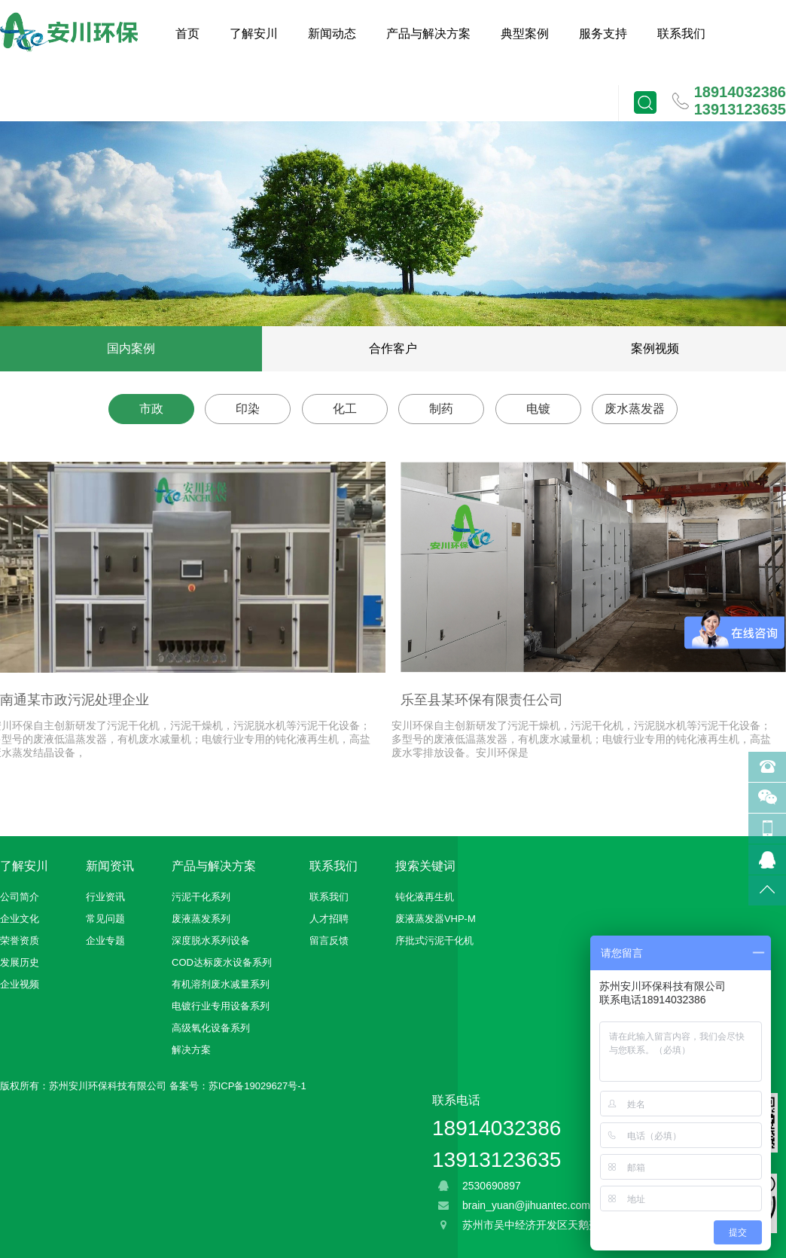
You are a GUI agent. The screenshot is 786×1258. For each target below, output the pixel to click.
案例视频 (655, 348)
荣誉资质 (19, 940)
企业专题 (105, 940)
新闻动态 (332, 33)
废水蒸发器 (635, 408)
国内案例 (131, 348)
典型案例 (525, 33)
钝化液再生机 (424, 896)
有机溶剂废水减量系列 (221, 984)
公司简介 (19, 896)
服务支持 (603, 33)
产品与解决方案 (428, 33)
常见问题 (105, 918)
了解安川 (254, 33)
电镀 (538, 408)
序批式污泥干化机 (434, 940)
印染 (248, 408)
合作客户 (393, 348)
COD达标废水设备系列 (222, 962)
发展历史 (19, 962)
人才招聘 (329, 918)
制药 (441, 408)
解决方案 (191, 1049)
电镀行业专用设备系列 (221, 1006)
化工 (345, 408)
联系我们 (681, 33)
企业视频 (19, 984)
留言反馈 (329, 940)
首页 (187, 33)
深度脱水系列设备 (211, 940)
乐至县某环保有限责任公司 (482, 699)
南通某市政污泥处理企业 (74, 699)
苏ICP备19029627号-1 (257, 1086)
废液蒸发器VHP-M (435, 918)
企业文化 (19, 918)
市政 (151, 408)
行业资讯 (105, 896)
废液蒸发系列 (201, 918)
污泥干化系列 (201, 896)
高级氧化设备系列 (211, 1028)
